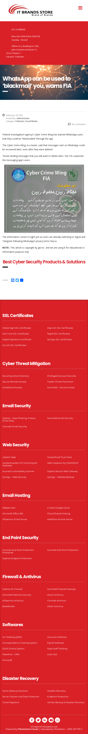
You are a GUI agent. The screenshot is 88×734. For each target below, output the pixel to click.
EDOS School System (13, 648)
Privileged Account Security (61, 376)
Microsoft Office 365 (12, 513)
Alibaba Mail (8, 507)
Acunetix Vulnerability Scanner (18, 471)
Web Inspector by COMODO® (62, 463)
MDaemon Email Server (14, 519)
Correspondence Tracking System (19, 643)
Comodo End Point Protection (63, 550)
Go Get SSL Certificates (14, 345)
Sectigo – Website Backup (60, 477)
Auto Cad (52, 654)
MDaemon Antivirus (12, 600)
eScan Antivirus (55, 595)
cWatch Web (9, 457)
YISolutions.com (49, 726)
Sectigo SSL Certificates (59, 339)
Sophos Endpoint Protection (17, 558)
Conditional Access (12, 387)
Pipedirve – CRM (10, 654)
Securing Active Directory (15, 376)
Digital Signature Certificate (16, 339)
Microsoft (7, 660)
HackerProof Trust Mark (59, 457)
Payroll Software (55, 643)
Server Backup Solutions (15, 691)
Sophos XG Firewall (12, 589)
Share (5, 280)
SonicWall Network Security (16, 595)
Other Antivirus (55, 606)
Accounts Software (57, 637)
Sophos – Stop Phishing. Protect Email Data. (19, 419)
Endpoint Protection (57, 696)
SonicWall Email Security (60, 418)
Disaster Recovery (56, 691)
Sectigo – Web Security (14, 477)
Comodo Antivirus (56, 600)
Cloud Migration (10, 702)
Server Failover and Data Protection (20, 696)
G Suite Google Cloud (58, 507)
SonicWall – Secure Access (61, 387)
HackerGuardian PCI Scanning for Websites (19, 464)
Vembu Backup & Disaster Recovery (65, 702)
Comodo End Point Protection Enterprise (18, 551)
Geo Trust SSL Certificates (15, 333)
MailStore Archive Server (60, 519)
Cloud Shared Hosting (58, 513)
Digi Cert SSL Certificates (60, 328)
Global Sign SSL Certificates (16, 328)
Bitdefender (8, 606)
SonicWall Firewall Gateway (61, 589)
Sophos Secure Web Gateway (62, 471)
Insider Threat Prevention (60, 381)
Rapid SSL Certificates (58, 333)
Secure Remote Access (14, 381)
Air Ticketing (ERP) (12, 637)
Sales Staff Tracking (57, 648)
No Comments (77, 124)
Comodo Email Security (14, 426)
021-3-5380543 (18, 29)
